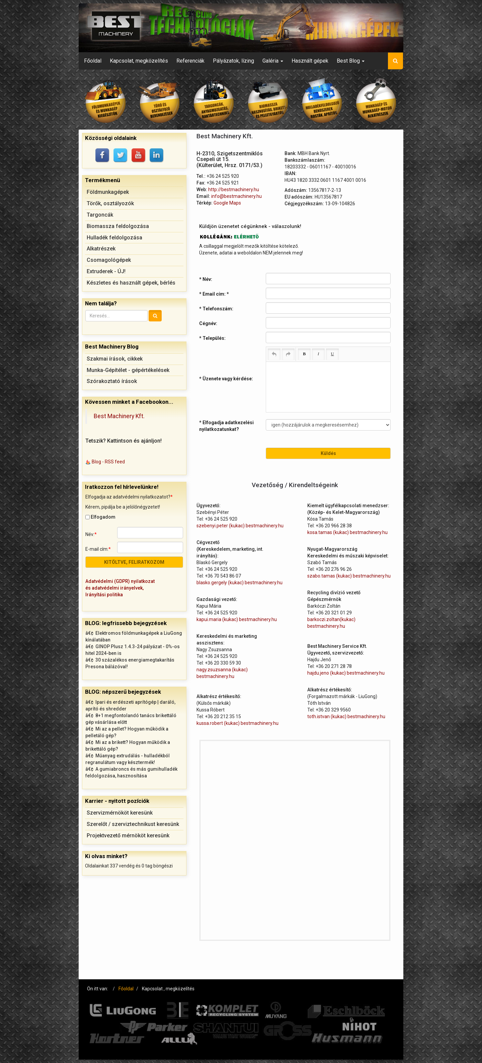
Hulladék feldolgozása (114, 237)
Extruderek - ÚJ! (106, 271)
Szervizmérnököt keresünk (120, 813)
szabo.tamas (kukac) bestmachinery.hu (349, 576)
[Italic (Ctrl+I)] (318, 354)
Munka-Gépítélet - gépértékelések (128, 370)
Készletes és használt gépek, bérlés (131, 283)
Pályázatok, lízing (233, 61)
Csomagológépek (109, 260)
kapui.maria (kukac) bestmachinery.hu (236, 619)
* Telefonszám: (216, 308)
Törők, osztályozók (110, 203)
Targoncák (100, 215)
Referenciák (190, 61)
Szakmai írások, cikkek (115, 359)
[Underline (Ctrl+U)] (332, 354)
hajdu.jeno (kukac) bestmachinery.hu (346, 673)
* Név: (205, 279)
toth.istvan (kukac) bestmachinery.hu (346, 716)
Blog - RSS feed (108, 461)
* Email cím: (214, 294)
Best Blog (351, 61)
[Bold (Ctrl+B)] (304, 354)
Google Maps (227, 203)
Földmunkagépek (108, 192)
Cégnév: (208, 323)
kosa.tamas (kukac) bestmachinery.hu (347, 532)
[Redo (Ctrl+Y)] (288, 354)
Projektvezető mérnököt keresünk (128, 835)
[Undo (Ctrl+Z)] (274, 354)
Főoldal (92, 61)
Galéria (272, 61)
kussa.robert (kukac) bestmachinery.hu (237, 723)
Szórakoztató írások (112, 381)
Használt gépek (310, 61)
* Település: (212, 338)
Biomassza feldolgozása (118, 226)
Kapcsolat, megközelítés (139, 61)
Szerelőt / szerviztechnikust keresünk (133, 824)
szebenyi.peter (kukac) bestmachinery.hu (240, 525)
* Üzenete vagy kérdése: (226, 378)
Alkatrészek (101, 248)
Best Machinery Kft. (119, 416)
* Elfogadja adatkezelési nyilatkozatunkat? (226, 426)
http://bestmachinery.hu (233, 189)
